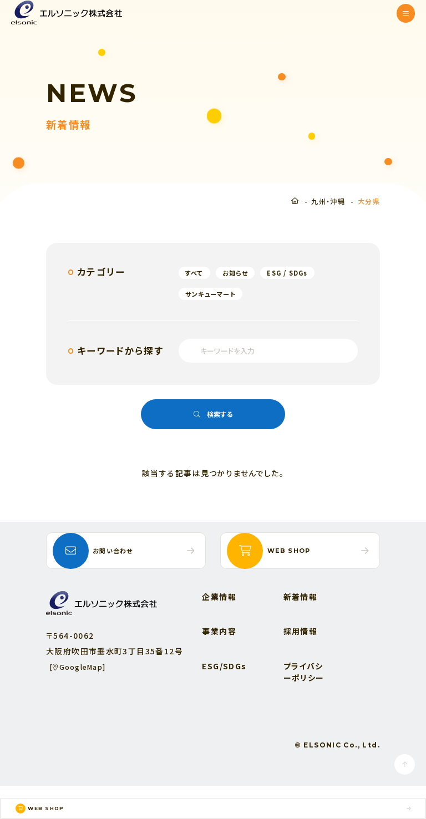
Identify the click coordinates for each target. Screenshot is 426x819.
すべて (196, 272)
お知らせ (244, 272)
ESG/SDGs (227, 699)
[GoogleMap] (82, 699)
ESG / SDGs (303, 272)
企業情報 (222, 629)
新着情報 (303, 629)
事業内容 (222, 664)
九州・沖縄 (328, 201)
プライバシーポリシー (306, 705)
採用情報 (303, 664)
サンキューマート (216, 293)
